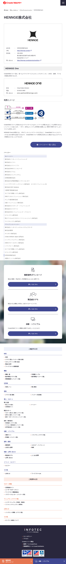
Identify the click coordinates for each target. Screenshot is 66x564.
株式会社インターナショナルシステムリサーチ (18, 227)
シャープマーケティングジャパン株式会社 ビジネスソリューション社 (26, 184)
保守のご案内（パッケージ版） (13, 414)
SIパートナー (9, 156)
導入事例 (34, 387)
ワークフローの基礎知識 (12, 366)
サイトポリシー (27, 536)
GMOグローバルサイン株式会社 (14, 243)
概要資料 (7, 445)
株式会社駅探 (9, 230)
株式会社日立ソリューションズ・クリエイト (18, 212)
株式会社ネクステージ (11, 209)
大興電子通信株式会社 (11, 190)
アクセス (25, 538)
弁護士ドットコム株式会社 (13, 258)
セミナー (7, 465)
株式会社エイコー (10, 162)
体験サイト (8, 435)
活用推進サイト (9, 406)
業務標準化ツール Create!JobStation (33, 546)
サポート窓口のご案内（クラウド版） (14, 412)
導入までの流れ (9, 404)
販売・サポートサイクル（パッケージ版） (16, 417)
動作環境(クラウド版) (11, 376)
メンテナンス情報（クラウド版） (14, 512)
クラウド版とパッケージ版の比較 (14, 359)
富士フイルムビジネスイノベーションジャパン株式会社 (21, 218)
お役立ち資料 (9, 447)
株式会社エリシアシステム (13, 174)
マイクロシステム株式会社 (13, 221)
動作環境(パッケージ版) (38, 376)
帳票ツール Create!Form (30, 544)
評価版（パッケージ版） (12, 437)
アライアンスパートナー (12, 224)
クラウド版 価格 (9, 394)
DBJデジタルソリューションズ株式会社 (16, 196)
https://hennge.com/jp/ (23, 50)
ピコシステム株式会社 (11, 215)
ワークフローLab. (36, 473)
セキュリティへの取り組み (12, 362)
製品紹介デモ (9, 455)
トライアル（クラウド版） (39, 435)
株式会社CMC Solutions (12, 187)
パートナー (7, 152)
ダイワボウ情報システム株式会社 (15, 193)
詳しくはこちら (33, 284)
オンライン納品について (12, 520)
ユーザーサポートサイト (12, 489)
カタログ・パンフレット (38, 445)
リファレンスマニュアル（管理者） (14, 504)
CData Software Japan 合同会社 (14, 236)
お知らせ (7, 473)
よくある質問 (35, 455)
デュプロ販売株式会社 (11, 199)
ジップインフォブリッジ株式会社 (15, 239)
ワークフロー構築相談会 (12, 492)
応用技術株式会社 (10, 178)
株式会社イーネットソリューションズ (16, 159)
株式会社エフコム (10, 171)
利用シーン (8, 387)
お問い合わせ (9, 457)
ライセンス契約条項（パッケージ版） (14, 425)
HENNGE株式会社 (10, 255)
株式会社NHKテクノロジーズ (13, 168)
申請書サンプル (36, 374)
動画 (33, 447)
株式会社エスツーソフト (12, 165)
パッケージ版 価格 (37, 394)
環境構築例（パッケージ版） (13, 379)
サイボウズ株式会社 (11, 233)
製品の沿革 (8, 364)
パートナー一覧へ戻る (47, 145)
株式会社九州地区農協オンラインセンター (17, 181)
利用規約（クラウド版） (11, 423)
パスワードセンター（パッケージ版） (15, 494)
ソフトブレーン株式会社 (12, 246)
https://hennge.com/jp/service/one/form (28, 60)
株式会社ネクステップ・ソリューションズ (17, 206)
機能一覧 (7, 374)
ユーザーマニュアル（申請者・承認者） (15, 502)
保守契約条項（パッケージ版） (13, 427)
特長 (6, 357)
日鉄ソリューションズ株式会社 (14, 202)
